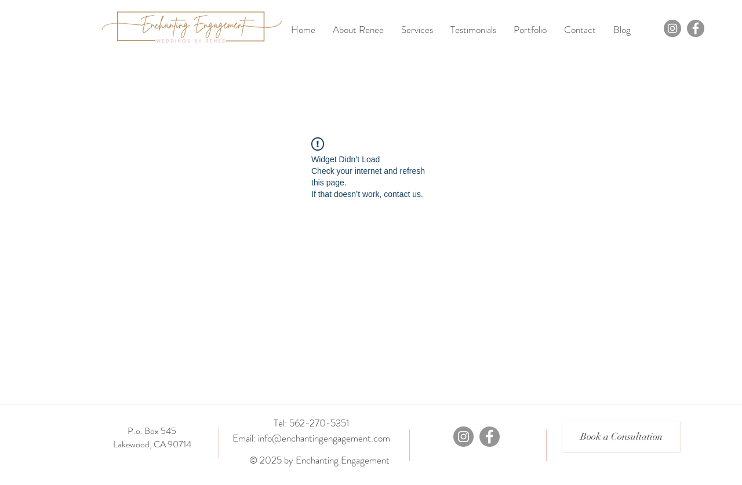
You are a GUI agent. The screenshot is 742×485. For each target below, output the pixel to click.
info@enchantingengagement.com (324, 438)
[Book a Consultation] (621, 437)
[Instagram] (672, 28)
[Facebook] (695, 28)
